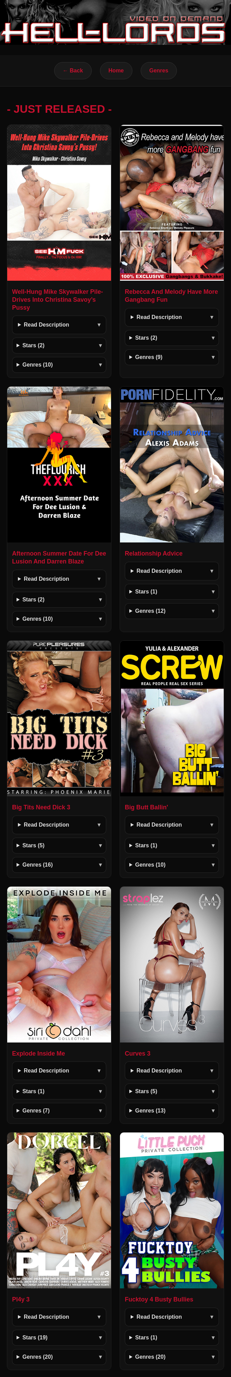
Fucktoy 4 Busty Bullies (159, 1299)
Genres (158, 70)
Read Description (46, 325)
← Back (73, 70)
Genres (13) (150, 1111)
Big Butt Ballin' (146, 807)
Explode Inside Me (38, 1053)
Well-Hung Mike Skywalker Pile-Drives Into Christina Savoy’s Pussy (57, 299)
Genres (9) (148, 357)
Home (116, 70)
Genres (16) (37, 865)
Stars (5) (33, 845)
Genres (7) (36, 1111)
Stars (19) (35, 1337)
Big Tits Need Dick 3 (41, 807)
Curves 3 (137, 1053)
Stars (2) (33, 345)
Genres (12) (150, 611)
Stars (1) (146, 592)
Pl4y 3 (21, 1299)
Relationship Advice (154, 553)
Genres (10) (37, 365)
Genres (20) (37, 1357)
